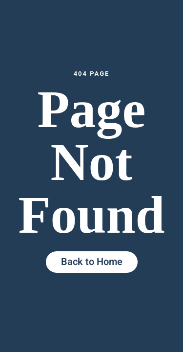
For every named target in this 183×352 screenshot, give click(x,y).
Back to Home (91, 262)
